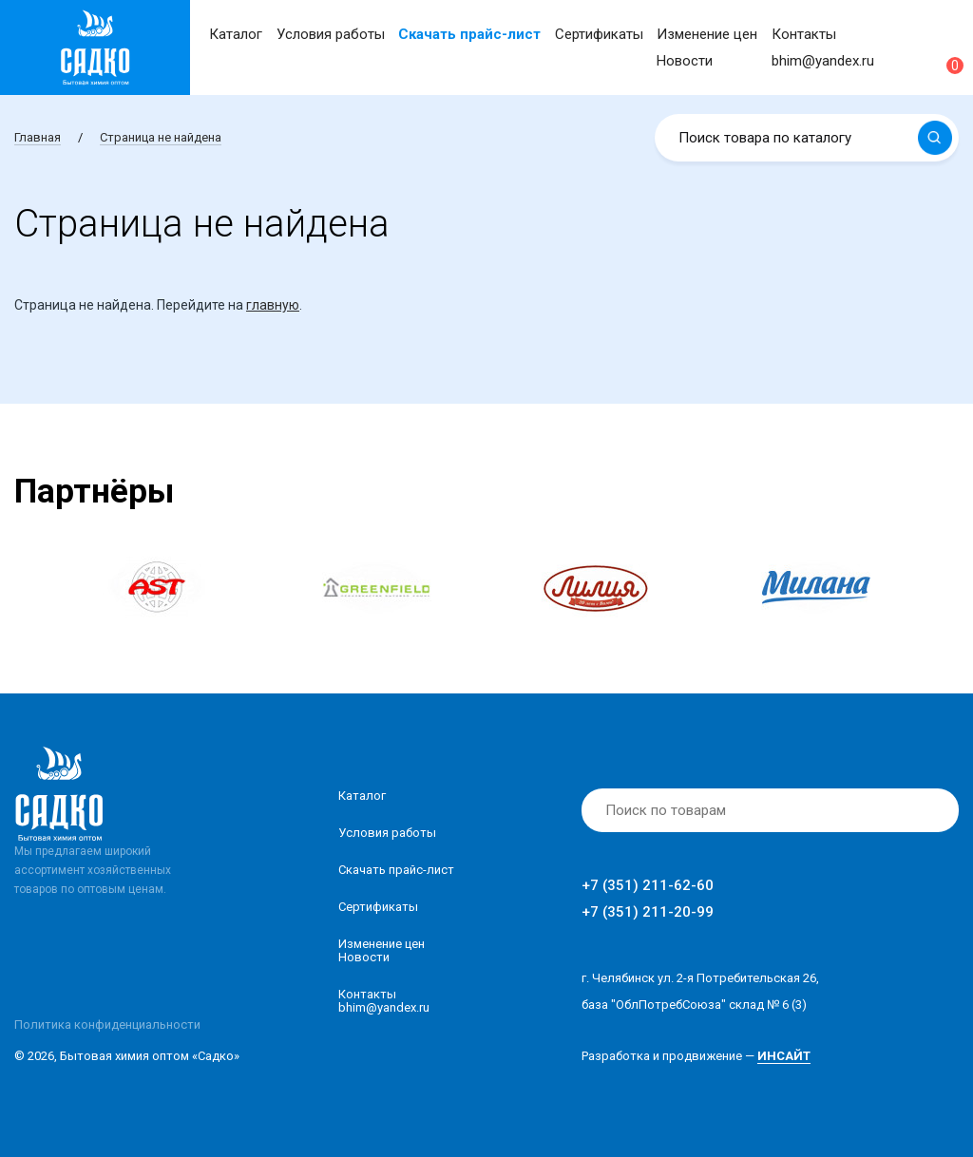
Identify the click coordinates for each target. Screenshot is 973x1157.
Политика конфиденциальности (107, 1024)
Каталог (235, 34)
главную (272, 305)
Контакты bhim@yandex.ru (383, 1001)
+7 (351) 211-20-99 (648, 911)
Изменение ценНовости (381, 950)
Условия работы (331, 34)
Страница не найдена (160, 137)
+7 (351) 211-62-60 (648, 885)
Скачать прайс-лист (469, 34)
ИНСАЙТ (784, 1056)
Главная (37, 137)
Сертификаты (599, 34)
